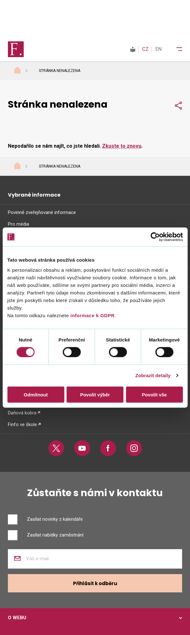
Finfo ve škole (22, 424)
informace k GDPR (91, 315)
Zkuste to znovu (121, 146)
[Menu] (175, 49)
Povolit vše (154, 394)
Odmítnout (36, 394)
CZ (145, 49)
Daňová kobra (22, 413)
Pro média (18, 224)
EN (158, 49)
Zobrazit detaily (153, 375)
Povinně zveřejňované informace (42, 212)
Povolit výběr (95, 394)
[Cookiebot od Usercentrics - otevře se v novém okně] (155, 237)
